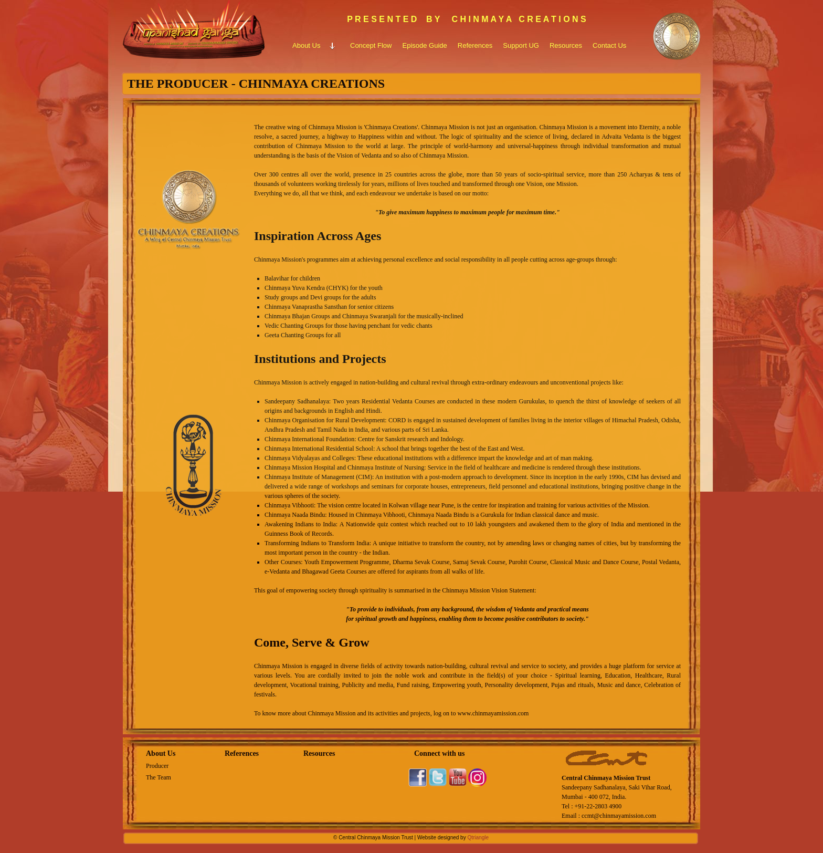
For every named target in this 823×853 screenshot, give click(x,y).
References (242, 753)
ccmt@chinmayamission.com (619, 815)
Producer (157, 765)
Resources (319, 753)
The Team (158, 777)
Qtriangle (478, 837)
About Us (160, 753)
